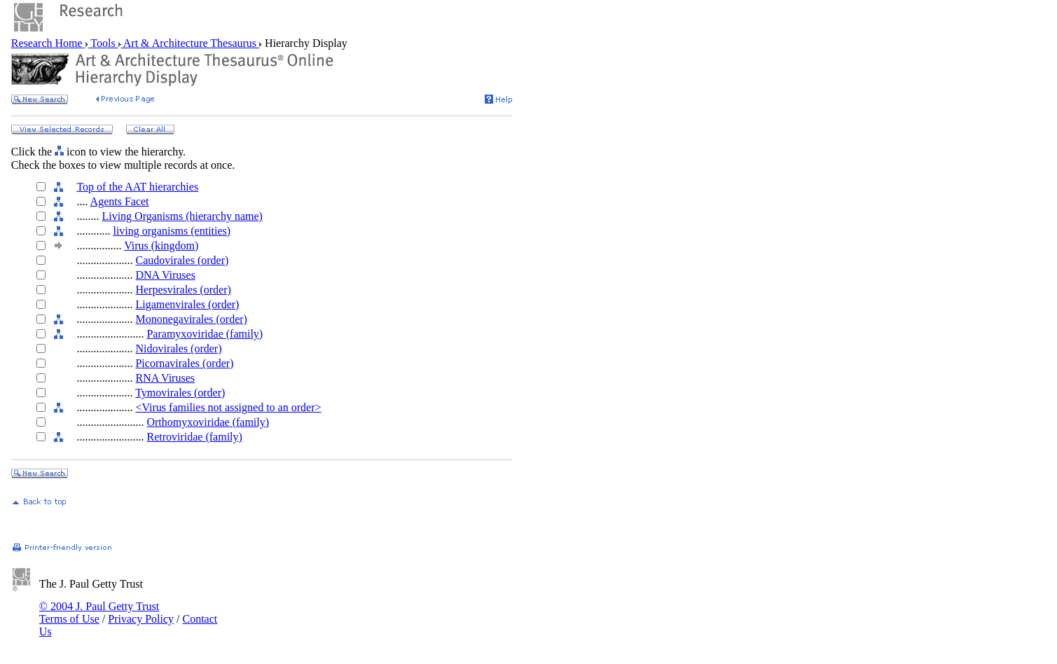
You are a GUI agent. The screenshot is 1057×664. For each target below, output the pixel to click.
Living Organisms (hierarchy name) (182, 216)
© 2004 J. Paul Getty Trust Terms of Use (99, 612)
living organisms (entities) (171, 231)
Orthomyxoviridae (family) (207, 422)
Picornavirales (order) (184, 363)
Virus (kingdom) (161, 245)
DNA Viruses (165, 275)
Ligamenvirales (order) (187, 304)
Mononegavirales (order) (191, 319)
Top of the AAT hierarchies (137, 187)
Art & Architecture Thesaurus (190, 43)
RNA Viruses (165, 378)
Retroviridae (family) (194, 437)
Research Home (48, 43)
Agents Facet (119, 201)
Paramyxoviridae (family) (204, 334)
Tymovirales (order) (180, 393)
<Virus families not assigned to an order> (228, 407)
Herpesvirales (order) (182, 290)
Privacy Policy (141, 619)
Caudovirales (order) (181, 260)
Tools (103, 43)
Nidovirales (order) (178, 348)
